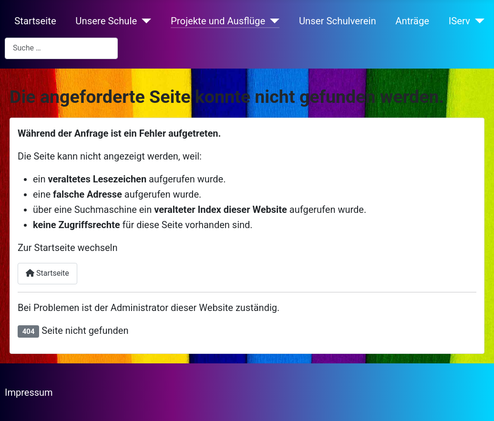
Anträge (412, 21)
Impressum (29, 392)
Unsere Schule (106, 21)
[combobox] (61, 48)
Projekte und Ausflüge (218, 21)
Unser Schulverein (337, 21)
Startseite (35, 21)
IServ (459, 21)
